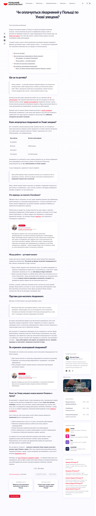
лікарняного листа (20, 453)
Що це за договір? (19, 53)
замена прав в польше (72, 489)
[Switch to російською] (22, 25)
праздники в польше (72, 471)
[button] (83, 3)
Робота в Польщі (10, 514)
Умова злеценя (52, 474)
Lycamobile (73, 447)
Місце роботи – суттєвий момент (26, 61)
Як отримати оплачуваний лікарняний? (25, 66)
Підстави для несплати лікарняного (24, 63)
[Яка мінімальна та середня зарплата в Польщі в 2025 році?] (77, 385)
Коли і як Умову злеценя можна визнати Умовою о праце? (33, 68)
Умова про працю (14, 36)
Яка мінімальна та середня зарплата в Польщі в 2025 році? (76, 389)
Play (71, 440)
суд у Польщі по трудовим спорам (28, 458)
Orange (72, 428)
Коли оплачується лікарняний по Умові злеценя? (28, 56)
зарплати (38, 216)
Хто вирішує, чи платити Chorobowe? (27, 58)
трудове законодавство (31, 102)
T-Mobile (72, 435)
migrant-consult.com (71, 404)
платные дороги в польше (73, 483)
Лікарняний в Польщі (41, 474)
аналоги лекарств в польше (74, 478)
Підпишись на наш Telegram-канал (25, 229)
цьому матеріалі (47, 110)
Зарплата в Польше (71, 462)
